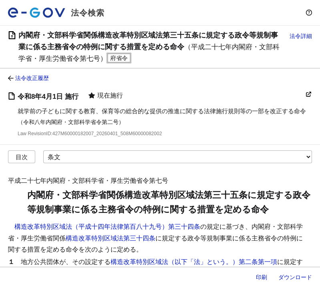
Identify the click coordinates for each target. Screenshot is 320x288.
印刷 (261, 277)
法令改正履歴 (32, 78)
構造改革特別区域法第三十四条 (110, 238)
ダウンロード (295, 277)
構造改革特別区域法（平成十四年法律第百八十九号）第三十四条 (107, 226)
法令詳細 (301, 36)
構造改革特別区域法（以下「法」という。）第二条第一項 (194, 261)
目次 (22, 157)
